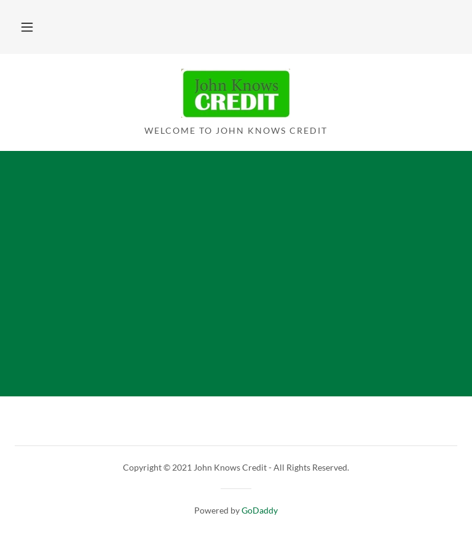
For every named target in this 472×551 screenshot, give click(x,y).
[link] (235, 114)
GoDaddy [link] (260, 510)
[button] (27, 27)
